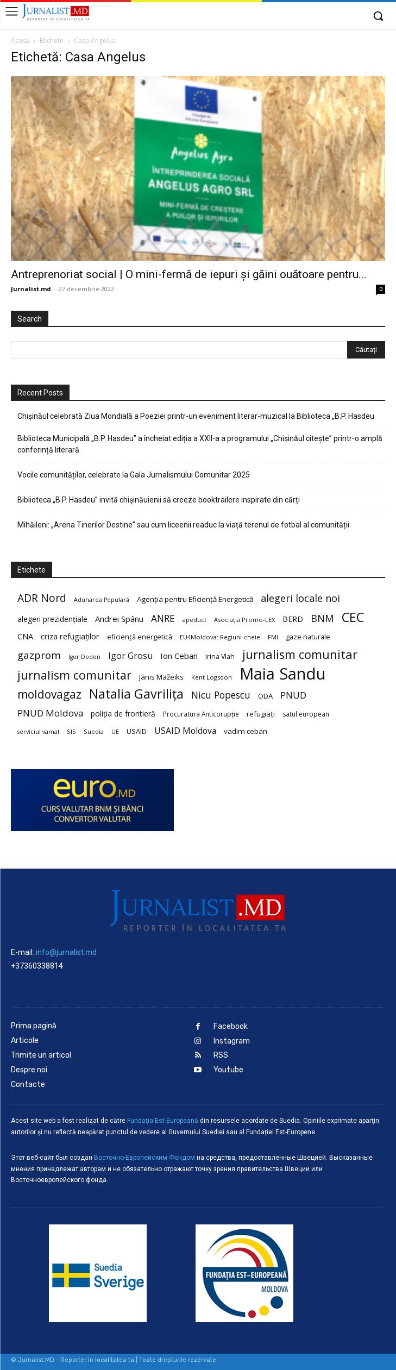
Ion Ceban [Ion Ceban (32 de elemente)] (179, 655)
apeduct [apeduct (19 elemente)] (194, 619)
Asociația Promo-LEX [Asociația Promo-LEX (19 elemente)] (244, 619)
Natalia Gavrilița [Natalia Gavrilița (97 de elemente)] (136, 694)
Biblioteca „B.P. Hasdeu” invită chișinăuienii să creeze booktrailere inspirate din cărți (158, 499)
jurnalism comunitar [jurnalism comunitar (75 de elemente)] (74, 675)
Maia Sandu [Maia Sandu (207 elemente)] (283, 674)
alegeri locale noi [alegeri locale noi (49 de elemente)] (300, 598)
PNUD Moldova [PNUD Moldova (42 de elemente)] (50, 713)
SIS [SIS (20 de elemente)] (71, 731)
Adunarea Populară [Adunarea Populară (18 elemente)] (101, 600)
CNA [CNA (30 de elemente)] (25, 636)
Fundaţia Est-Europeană (162, 1120)
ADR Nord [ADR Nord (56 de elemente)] (41, 598)
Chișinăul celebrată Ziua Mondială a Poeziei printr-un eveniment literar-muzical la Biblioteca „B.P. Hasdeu (195, 416)
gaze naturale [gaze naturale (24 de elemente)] (308, 637)
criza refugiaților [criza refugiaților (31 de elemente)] (70, 636)
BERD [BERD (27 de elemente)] (292, 619)
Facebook (230, 1026)
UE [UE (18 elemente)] (115, 732)
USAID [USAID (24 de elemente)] (137, 731)
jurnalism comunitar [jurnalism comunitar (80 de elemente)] (299, 654)
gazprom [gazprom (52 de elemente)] (39, 655)
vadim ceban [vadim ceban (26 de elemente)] (245, 731)
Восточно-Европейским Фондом (144, 1157)
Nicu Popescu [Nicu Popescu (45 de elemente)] (220, 695)
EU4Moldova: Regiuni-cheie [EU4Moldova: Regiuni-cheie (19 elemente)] (220, 637)
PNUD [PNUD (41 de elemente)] (293, 695)
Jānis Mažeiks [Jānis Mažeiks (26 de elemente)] (161, 677)
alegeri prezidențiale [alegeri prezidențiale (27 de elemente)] (52, 619)
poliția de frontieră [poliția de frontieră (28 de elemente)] (123, 713)
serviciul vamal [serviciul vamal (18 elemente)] (38, 732)
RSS (220, 1055)
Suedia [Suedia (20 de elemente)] (94, 731)
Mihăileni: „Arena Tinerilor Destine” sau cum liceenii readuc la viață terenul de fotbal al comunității (183, 524)
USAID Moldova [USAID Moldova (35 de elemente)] (185, 731)
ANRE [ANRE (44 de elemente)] (163, 618)
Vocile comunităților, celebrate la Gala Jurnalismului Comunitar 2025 (133, 474)
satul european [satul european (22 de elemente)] (305, 714)
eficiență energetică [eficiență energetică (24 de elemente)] (139, 637)
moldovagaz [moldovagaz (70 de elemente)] (49, 694)
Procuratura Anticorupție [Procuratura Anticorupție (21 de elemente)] (201, 713)
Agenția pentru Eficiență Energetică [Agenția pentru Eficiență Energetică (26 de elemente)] (195, 599)
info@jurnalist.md (66, 952)
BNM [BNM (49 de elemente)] (322, 618)
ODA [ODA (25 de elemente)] (265, 696)
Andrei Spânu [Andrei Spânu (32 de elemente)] (119, 618)
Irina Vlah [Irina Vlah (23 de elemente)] (220, 656)
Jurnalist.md (31, 289)
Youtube (228, 1069)
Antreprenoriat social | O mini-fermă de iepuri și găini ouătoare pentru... (189, 274)
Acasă (20, 40)
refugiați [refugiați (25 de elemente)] (261, 714)
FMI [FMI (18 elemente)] (273, 637)
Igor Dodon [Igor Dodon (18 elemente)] (84, 657)
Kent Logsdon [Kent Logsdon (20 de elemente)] (211, 677)
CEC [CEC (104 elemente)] (353, 617)
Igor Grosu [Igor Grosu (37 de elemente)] (130, 656)
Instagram (231, 1041)
